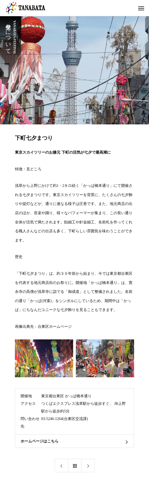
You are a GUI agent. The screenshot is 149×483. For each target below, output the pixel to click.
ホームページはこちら (40, 441)
